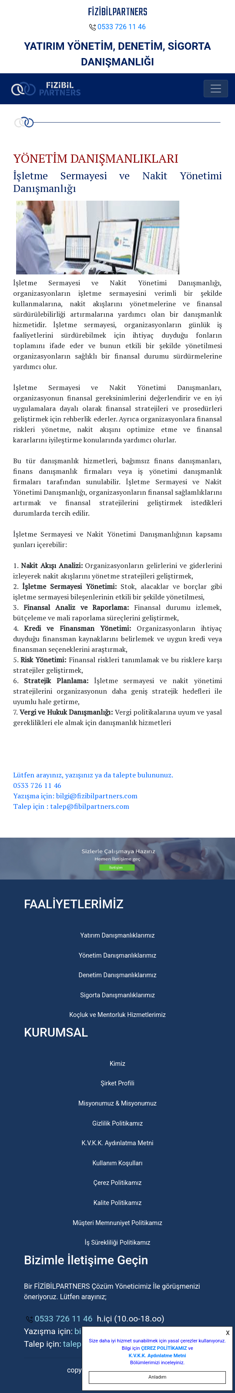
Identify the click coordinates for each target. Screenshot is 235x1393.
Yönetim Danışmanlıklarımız (117, 955)
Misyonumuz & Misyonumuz (117, 1103)
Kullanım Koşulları (118, 1163)
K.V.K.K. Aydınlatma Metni (117, 1143)
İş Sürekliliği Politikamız (117, 1242)
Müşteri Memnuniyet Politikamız (117, 1223)
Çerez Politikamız (118, 1183)
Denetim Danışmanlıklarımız (117, 975)
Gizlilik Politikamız (117, 1123)
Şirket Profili (117, 1083)
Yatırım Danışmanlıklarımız (118, 935)
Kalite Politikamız (118, 1203)
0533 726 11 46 (117, 27)
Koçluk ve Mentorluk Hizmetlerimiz (117, 1015)
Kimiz (117, 1064)
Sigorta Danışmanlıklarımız (117, 995)
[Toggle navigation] (216, 88)
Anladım (157, 1377)
